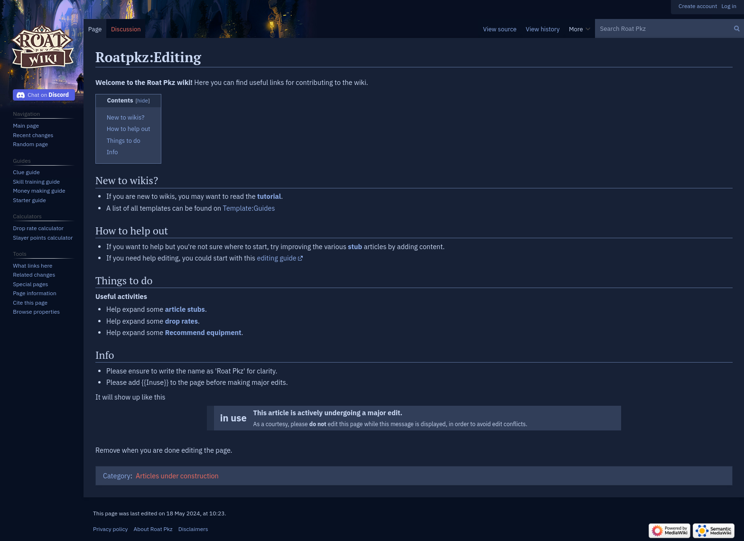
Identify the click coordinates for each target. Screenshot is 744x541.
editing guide (277, 257)
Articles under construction (177, 475)
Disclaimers (193, 528)
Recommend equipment (203, 332)
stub (355, 246)
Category (116, 475)
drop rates (181, 321)
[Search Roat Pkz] (669, 28)
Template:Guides (249, 208)
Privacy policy (110, 528)
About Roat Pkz (153, 528)
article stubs (185, 309)
